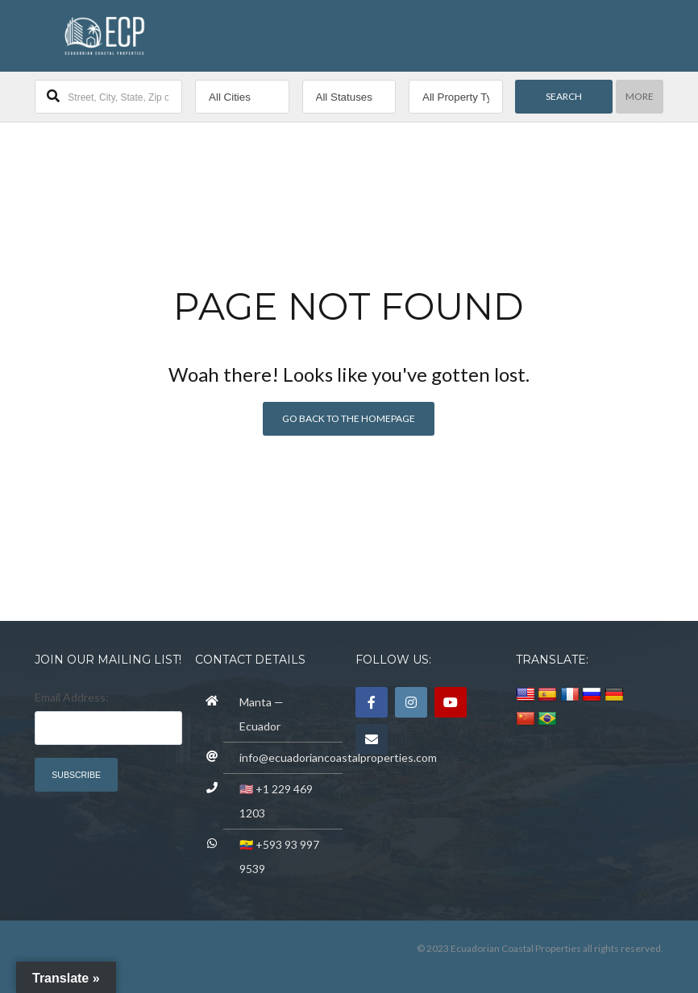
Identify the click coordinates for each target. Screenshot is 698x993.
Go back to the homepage (348, 418)
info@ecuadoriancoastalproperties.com (338, 757)
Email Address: (72, 697)
